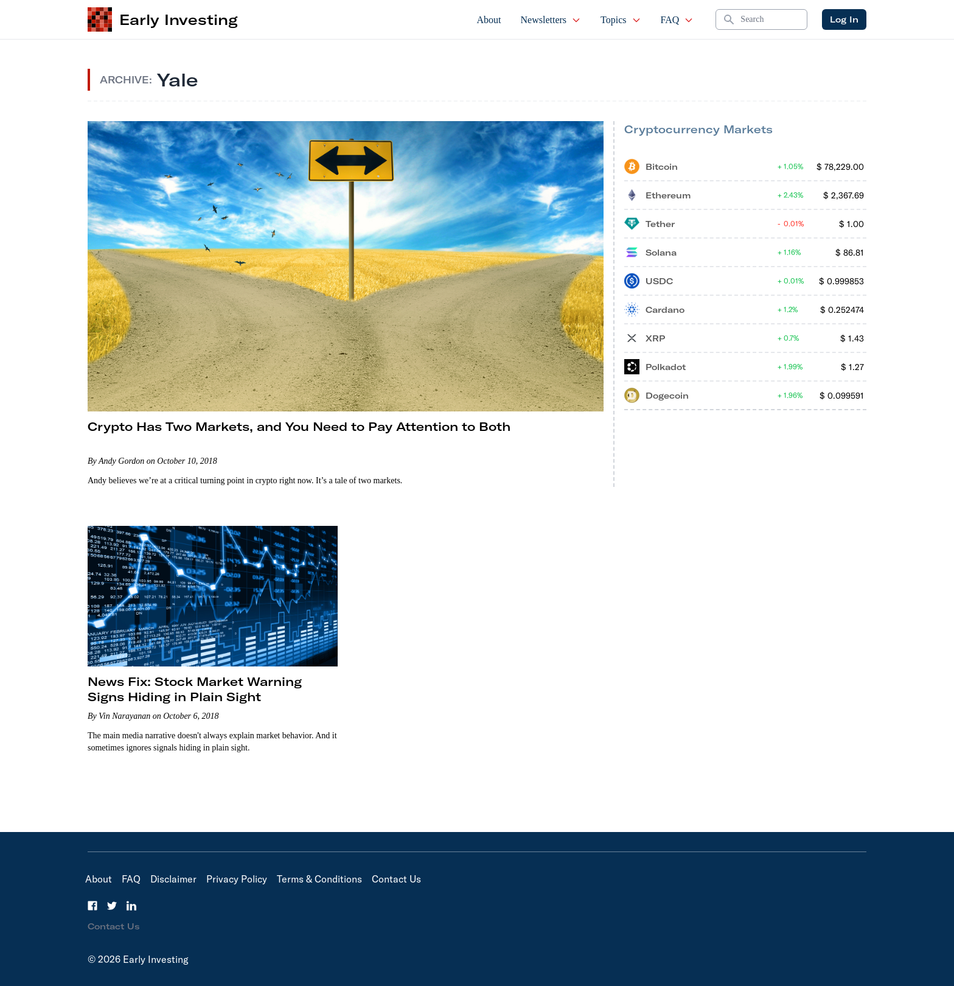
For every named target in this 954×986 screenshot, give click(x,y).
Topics (621, 20)
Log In (844, 19)
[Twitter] (112, 906)
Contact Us (396, 879)
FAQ (677, 20)
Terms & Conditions (319, 879)
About (489, 20)
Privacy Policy (236, 879)
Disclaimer (173, 879)
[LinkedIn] (131, 906)
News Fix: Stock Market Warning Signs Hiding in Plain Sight (195, 689)
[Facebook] (92, 906)
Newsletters (551, 20)
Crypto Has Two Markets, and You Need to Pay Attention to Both (299, 426)
